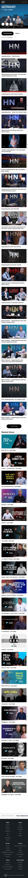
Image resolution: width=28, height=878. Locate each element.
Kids (8, 833)
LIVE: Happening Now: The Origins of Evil (13, 399)
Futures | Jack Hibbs (7, 522)
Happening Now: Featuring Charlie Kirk (12, 302)
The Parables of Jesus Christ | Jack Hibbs (13, 613)
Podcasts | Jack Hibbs (7, 758)
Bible (7, 822)
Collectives (20, 829)
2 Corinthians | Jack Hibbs (8, 631)
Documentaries (7, 854)
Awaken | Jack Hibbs (7, 649)
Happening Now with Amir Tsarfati (11, 265)
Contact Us (7, 864)
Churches (7, 825)
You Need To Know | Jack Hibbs (10, 559)
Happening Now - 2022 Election (10, 56)
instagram (20, 866)
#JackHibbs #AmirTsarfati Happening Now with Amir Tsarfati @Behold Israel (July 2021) (13, 228)
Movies (8, 843)
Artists (20, 825)
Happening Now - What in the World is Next (14, 112)
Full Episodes (7, 33)
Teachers (8, 829)
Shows (20, 843)
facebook (20, 862)
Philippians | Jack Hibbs (8, 722)
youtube (20, 868)
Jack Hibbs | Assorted (7, 541)
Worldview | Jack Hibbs (8, 704)
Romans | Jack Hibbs (7, 504)
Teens (7, 835)
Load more (14, 426)
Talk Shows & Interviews (20, 845)
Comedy (8, 848)
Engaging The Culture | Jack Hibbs (11, 794)
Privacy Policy (7, 868)
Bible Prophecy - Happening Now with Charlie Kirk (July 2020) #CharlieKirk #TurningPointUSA (12, 362)
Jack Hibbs (9, 37)
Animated (7, 850)
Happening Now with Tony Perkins (11, 246)
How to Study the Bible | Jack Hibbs (11, 776)
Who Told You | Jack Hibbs (9, 685)
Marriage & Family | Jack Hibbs (10, 740)
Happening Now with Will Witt (10, 209)
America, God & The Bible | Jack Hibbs (12, 595)
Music (20, 822)
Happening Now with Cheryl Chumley (12, 94)
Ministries (7, 831)
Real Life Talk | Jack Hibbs (8, 667)
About (17, 33)
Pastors (8, 827)
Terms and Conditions (7, 866)
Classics (8, 839)
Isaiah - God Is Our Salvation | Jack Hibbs (13, 577)
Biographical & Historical (8, 852)
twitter (20, 864)
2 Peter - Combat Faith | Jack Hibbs (11, 468)
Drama (7, 845)
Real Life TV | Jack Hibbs (8, 450)
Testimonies (8, 837)
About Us (7, 862)
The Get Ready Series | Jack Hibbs (11, 486)
